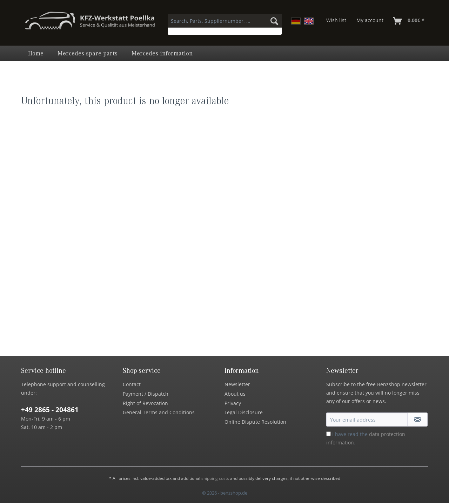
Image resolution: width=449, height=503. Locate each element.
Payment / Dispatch (145, 393)
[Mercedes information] (162, 53)
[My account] (370, 21)
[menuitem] (225, 24)
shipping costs (215, 478)
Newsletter (237, 384)
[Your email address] (367, 420)
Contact (132, 384)
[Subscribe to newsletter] (417, 420)
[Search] (274, 21)
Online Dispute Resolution (255, 421)
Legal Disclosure (243, 412)
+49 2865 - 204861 (50, 409)
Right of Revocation (145, 403)
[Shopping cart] (409, 21)
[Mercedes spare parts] (88, 53)
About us (235, 393)
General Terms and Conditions (159, 412)
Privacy (232, 403)
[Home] (36, 53)
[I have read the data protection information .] (328, 433)
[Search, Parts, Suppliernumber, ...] (225, 21)
